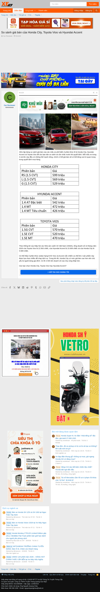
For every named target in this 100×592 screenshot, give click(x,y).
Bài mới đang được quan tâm (65, 432)
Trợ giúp (83, 575)
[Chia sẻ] (93, 92)
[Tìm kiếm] (68, 4)
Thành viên (42, 10)
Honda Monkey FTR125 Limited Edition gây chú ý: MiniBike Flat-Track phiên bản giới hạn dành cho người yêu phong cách (26, 535)
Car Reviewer (8, 36)
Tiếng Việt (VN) (8, 575)
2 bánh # (59, 463)
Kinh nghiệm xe (61, 453)
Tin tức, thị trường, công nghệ (66, 474)
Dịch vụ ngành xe (10, 508)
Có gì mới (29, 10)
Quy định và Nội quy (57, 575)
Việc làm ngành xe (12, 553)
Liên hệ (45, 575)
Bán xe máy (10, 519)
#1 (97, 93)
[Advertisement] (50, 55)
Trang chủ (7, 10)
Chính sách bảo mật (72, 575)
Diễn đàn (18, 10)
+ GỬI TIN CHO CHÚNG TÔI (58, 272)
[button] (35, 10)
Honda (58, 443)
